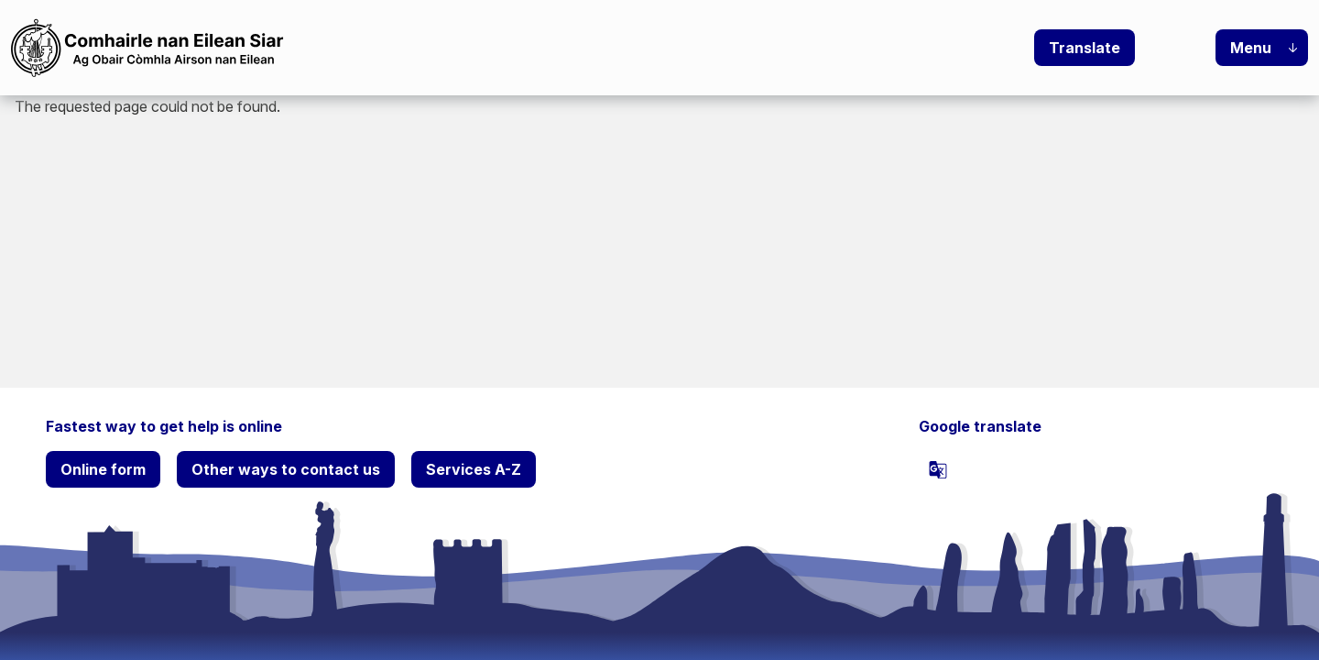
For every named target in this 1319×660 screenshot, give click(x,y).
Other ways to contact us (285, 469)
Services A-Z (473, 469)
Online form (103, 469)
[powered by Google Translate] (938, 469)
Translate (1084, 47)
